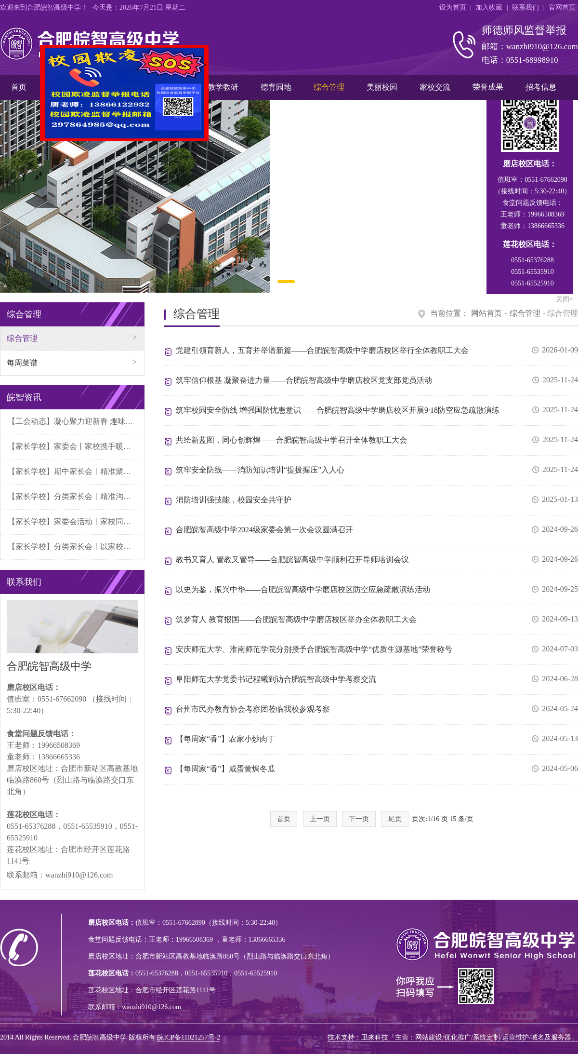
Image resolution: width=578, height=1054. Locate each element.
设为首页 (452, 7)
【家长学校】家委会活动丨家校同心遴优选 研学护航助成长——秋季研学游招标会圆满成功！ (76, 521)
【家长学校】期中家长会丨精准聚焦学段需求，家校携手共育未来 (76, 471)
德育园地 (276, 87)
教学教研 (223, 87)
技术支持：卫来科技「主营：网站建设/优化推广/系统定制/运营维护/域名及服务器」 (453, 1037)
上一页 (320, 819)
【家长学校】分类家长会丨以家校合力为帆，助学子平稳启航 (76, 546)
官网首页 (562, 7)
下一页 (359, 819)
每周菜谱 (22, 363)
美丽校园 (382, 87)
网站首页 (486, 313)
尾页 (395, 819)
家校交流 (435, 87)
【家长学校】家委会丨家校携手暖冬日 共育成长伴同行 (76, 446)
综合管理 (329, 87)
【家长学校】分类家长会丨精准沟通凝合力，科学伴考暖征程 (76, 496)
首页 (18, 87)
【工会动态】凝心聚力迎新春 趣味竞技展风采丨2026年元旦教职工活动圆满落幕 (76, 421)
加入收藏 (488, 7)
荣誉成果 (488, 87)
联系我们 (525, 7)
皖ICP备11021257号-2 (188, 1037)
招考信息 (540, 87)
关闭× (198, 142)
